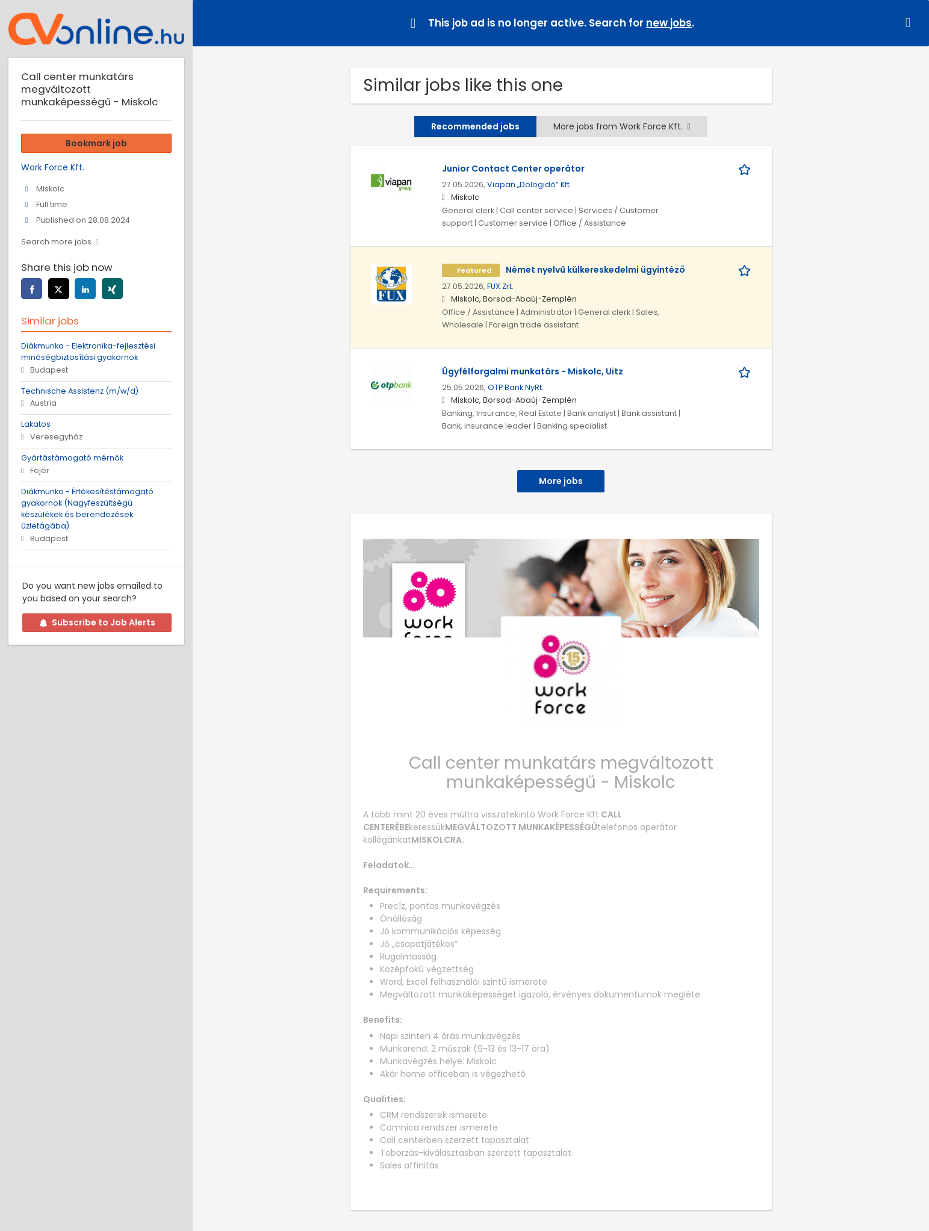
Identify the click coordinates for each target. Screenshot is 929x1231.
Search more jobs (56, 242)
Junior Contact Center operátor (513, 169)
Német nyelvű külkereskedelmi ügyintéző (595, 270)
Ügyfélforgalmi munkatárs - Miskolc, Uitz (532, 371)
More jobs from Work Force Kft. (621, 126)
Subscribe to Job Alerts (97, 622)
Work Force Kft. (52, 167)
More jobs (561, 481)
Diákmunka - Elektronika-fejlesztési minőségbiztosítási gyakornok (88, 351)
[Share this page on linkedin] (85, 288)
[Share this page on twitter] (58, 288)
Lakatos (36, 424)
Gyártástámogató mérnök (72, 458)
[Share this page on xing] (112, 288)
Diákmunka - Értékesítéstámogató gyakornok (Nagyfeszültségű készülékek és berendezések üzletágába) (87, 508)
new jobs (669, 23)
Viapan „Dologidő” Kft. (529, 184)
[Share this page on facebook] (31, 288)
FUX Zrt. (500, 286)
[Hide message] (910, 22)
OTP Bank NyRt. (516, 387)
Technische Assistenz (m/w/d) (79, 391)
